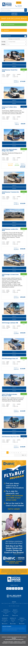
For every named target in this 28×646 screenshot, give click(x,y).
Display (3, 44)
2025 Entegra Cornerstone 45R (10, 275)
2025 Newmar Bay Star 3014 (10, 436)
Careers (18, 605)
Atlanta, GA (5, 610)
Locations (13, 605)
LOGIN (18, 2)
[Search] (12, 10)
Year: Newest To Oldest (17, 41)
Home (2, 603)
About (10, 605)
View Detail (14, 66)
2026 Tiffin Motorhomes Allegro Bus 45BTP (9, 150)
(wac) (18, 80)
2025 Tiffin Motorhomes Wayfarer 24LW (9, 395)
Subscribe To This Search (8, 24)
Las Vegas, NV (4, 618)
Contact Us (14, 63)
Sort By (3, 41)
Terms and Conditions (8, 641)
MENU (14, 14)
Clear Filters (5, 30)
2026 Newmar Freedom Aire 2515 (10, 192)
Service (9, 603)
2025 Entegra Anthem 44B (10, 323)
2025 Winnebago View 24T (10, 358)
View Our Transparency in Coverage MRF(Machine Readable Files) (14, 642)
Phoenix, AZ (21, 618)
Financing (24, 603)
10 (17, 44)
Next (24, 455)
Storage (13, 603)
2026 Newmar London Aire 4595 (10, 229)
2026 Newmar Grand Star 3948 (10, 70)
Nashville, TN (13, 618)
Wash (17, 603)
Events (21, 603)
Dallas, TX (15, 610)
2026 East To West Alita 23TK (9, 107)
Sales (6, 603)
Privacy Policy (17, 641)
